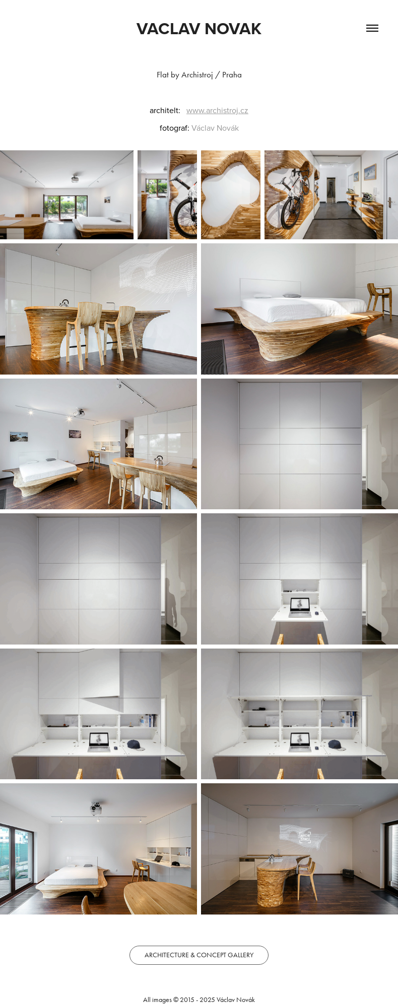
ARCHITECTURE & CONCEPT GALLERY (199, 955)
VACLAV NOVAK (199, 28)
